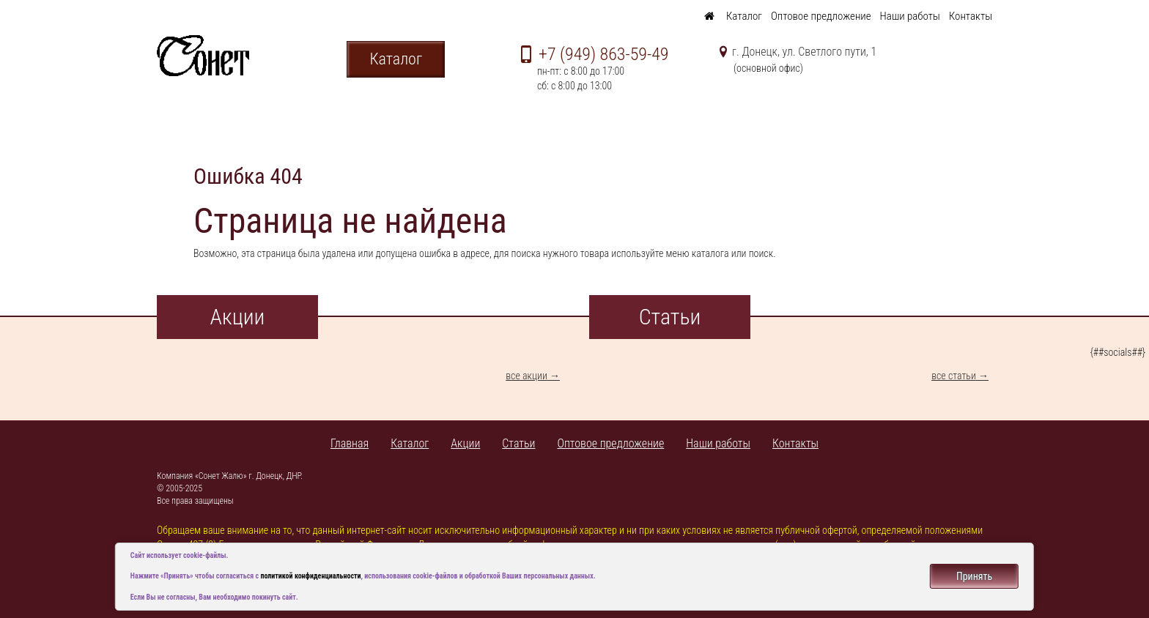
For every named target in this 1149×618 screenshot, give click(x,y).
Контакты (970, 16)
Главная (349, 443)
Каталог (744, 16)
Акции (465, 443)
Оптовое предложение (821, 16)
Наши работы (910, 16)
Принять (974, 576)
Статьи (518, 443)
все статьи (953, 375)
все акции (526, 375)
